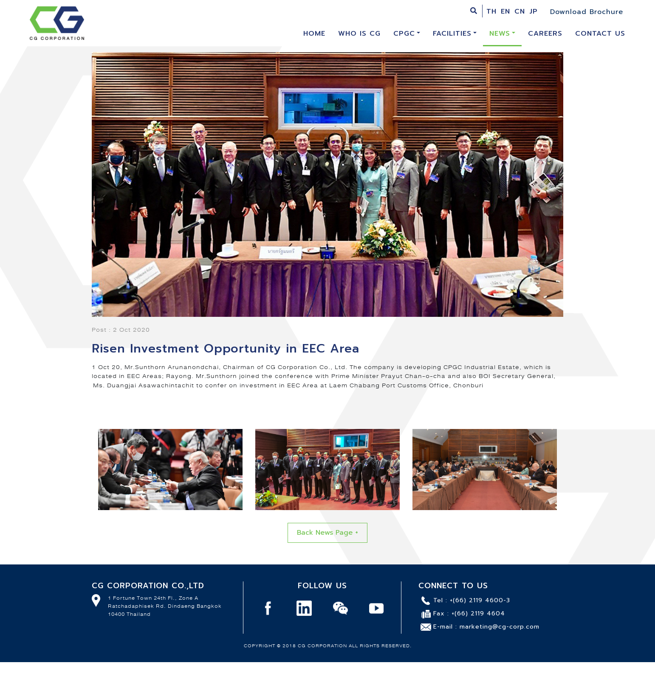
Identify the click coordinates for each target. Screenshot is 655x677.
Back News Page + (327, 532)
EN (505, 11)
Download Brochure (586, 12)
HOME (317, 33)
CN (519, 11)
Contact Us (600, 33)
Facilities (452, 33)
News (499, 33)
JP (533, 11)
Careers (545, 33)
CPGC (404, 33)
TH (491, 11)
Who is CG (359, 33)
